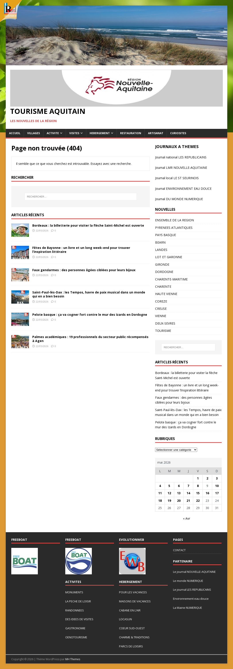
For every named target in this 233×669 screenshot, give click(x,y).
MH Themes (72, 659)
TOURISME (163, 331)
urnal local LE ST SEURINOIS (178, 178)
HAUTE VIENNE (166, 294)
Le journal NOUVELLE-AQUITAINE (194, 572)
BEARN (160, 242)
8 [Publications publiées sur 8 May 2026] (198, 486)
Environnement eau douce (191, 599)
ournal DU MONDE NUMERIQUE (179, 199)
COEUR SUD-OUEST (132, 628)
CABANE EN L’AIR (130, 610)
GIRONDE (162, 264)
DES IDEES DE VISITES (79, 619)
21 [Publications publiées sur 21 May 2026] (188, 500)
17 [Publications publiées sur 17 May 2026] (217, 493)
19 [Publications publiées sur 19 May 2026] (169, 500)
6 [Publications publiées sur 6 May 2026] (179, 486)
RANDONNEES (74, 610)
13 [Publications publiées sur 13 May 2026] (179, 493)
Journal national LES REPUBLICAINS (180, 157)
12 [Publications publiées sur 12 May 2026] (169, 493)
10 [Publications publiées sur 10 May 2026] (217, 486)
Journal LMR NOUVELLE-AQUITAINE (181, 167)
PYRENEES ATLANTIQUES (174, 228)
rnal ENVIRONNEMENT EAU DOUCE (186, 188)
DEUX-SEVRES (165, 323)
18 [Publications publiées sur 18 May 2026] (160, 500)
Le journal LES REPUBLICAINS (192, 590)
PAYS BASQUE (165, 235)
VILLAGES (33, 133)
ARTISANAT (155, 133)
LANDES (161, 250)
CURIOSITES (178, 133)
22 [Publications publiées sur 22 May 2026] (198, 500)
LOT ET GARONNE (168, 257)
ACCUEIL (14, 133)
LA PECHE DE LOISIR (78, 601)
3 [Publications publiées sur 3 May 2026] (217, 478)
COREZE (161, 301)
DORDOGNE (164, 272)
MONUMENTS (74, 592)
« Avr (186, 518)
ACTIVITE (53, 133)
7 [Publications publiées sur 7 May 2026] (188, 486)
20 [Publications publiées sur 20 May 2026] (179, 500)
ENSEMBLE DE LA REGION (174, 220)
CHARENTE (163, 286)
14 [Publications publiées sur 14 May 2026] (188, 493)
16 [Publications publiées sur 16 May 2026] (207, 493)
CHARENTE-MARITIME (171, 279)
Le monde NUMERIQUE (188, 581)
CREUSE (161, 308)
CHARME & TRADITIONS (134, 637)
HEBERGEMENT (100, 133)
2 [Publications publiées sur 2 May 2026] (207, 478)
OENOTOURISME (76, 637)
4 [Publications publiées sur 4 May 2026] (160, 486)
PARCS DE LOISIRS (131, 646)
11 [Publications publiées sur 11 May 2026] (160, 493)
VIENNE (160, 316)
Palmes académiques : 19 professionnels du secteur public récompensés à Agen (90, 339)
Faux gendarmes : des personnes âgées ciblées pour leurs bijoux (83, 270)
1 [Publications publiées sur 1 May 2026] (198, 478)
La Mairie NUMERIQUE (187, 608)
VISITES (74, 133)
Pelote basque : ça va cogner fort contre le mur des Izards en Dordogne (89, 314)
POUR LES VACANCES (133, 592)
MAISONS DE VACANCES (135, 601)
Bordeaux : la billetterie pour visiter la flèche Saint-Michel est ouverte (88, 225)
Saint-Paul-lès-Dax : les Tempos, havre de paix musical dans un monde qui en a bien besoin (88, 294)
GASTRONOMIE (75, 628)
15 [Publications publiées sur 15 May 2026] (198, 493)
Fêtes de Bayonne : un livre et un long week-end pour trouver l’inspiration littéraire (81, 250)
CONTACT (179, 550)
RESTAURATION (130, 133)
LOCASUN (125, 619)
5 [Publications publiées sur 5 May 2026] (169, 486)
